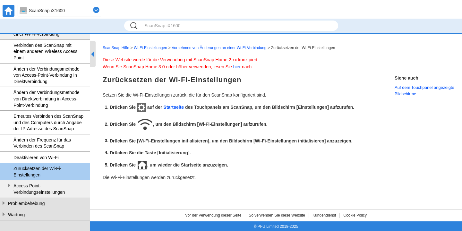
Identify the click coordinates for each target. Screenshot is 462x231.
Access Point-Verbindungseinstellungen (39, 189)
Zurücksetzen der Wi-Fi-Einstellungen (37, 171)
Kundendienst (324, 215)
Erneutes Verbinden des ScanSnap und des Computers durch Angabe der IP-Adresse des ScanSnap (48, 122)
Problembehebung (26, 203)
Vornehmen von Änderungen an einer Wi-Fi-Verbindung (219, 48)
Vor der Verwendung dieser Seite (213, 215)
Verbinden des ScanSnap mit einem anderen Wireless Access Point (45, 51)
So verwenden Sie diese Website (277, 215)
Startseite (173, 107)
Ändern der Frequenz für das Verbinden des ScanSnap (42, 143)
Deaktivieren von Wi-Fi (36, 157)
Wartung (16, 214)
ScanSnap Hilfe (116, 48)
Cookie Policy (355, 215)
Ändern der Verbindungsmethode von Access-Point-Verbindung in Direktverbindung (46, 75)
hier (237, 66)
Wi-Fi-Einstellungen (150, 48)
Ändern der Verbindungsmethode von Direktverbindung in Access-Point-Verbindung (46, 98)
